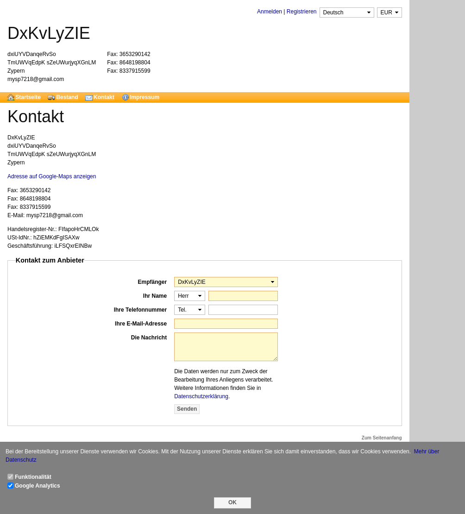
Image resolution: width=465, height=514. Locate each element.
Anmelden (269, 11)
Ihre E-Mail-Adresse (141, 323)
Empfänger (152, 282)
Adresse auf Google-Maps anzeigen (51, 176)
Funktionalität (33, 477)
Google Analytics (37, 486)
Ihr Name (155, 296)
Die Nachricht (149, 337)
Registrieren (302, 11)
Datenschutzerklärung (201, 396)
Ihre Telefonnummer (140, 310)
